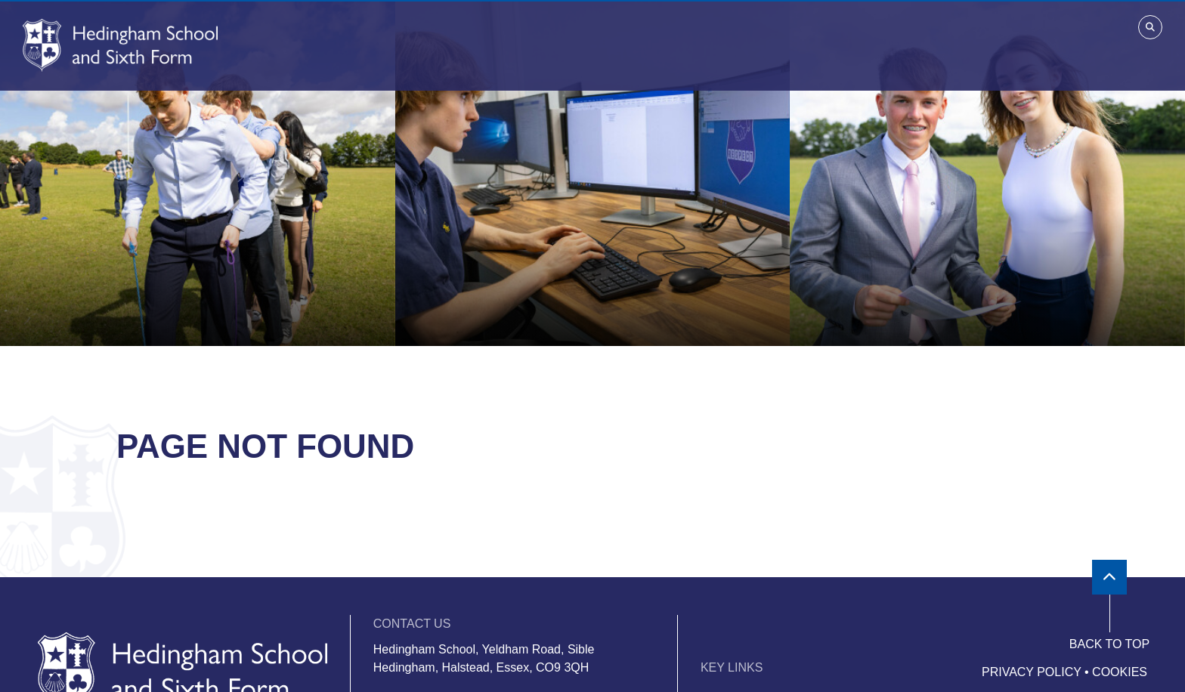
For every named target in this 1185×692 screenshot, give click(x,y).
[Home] (120, 45)
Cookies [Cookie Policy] (1119, 672)
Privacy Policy (1031, 672)
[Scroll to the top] (1109, 577)
